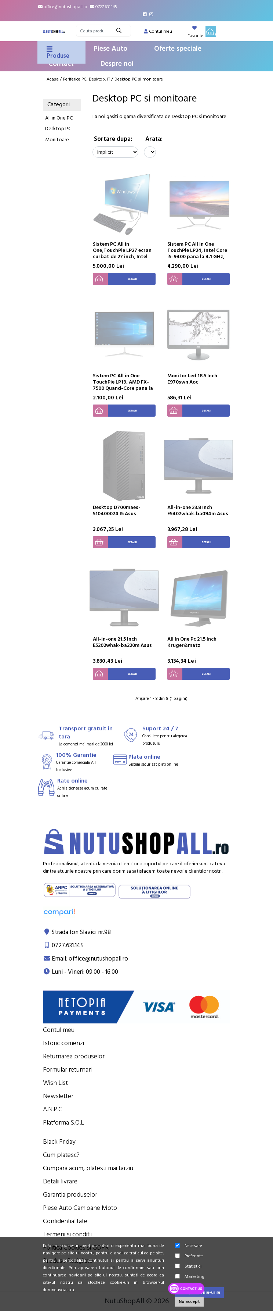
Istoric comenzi (63, 1043)
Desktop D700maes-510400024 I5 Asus (117, 510)
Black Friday (59, 1141)
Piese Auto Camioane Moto (80, 1207)
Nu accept (189, 1301)
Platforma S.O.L (63, 1122)
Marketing (189, 1276)
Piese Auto (110, 49)
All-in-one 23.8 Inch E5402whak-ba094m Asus (197, 510)
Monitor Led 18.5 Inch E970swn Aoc (192, 379)
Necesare (188, 1246)
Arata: (154, 139)
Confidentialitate (65, 1221)
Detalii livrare (60, 1181)
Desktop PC (58, 128)
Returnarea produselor (74, 1056)
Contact (61, 64)
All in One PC (59, 118)
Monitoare (57, 139)
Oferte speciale (177, 49)
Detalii (115, 279)
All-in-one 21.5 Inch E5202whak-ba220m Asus (122, 642)
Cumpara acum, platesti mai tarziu (88, 1168)
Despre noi (117, 64)
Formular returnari (67, 1069)
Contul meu (58, 1029)
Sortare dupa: (113, 139)
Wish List (55, 1082)
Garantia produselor (70, 1194)
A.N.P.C (52, 1109)
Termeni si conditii (67, 1234)
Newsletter (58, 1096)
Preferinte (189, 1256)
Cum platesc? (61, 1154)
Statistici (188, 1266)
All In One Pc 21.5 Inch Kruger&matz (191, 642)
